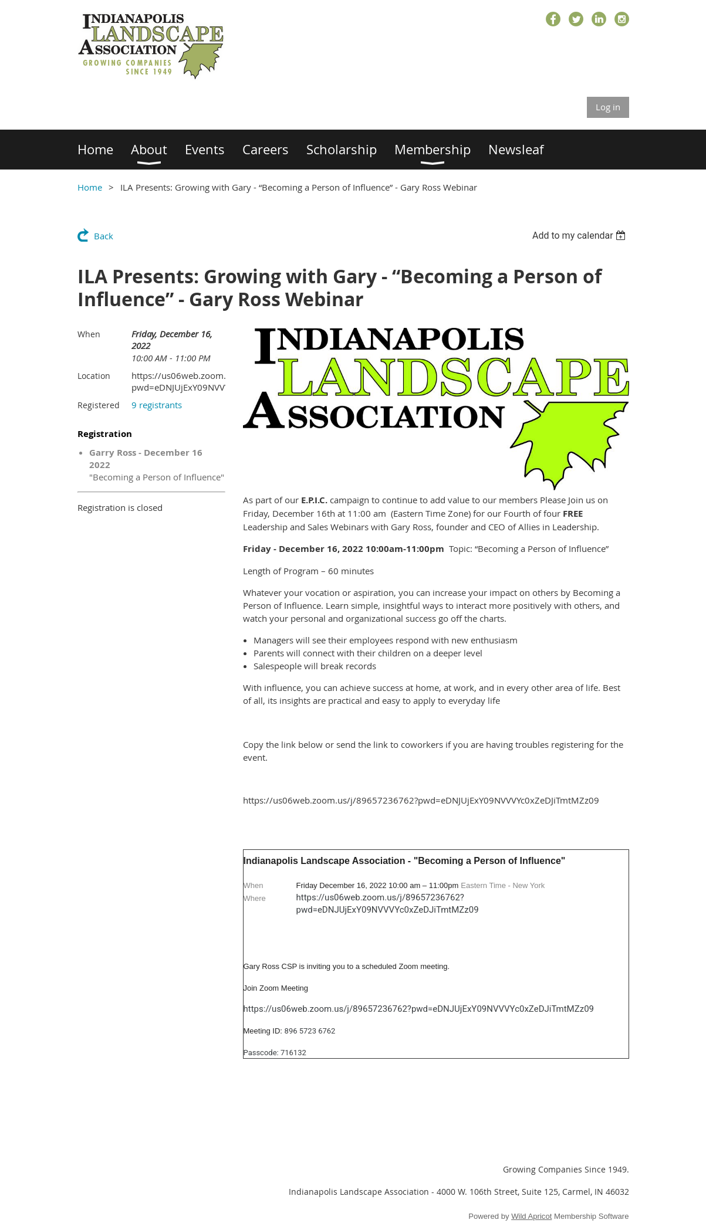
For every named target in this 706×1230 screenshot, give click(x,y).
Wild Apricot (531, 1216)
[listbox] (580, 235)
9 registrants (156, 405)
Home (89, 187)
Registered (98, 405)
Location (93, 375)
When (88, 334)
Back (103, 236)
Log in (608, 107)
